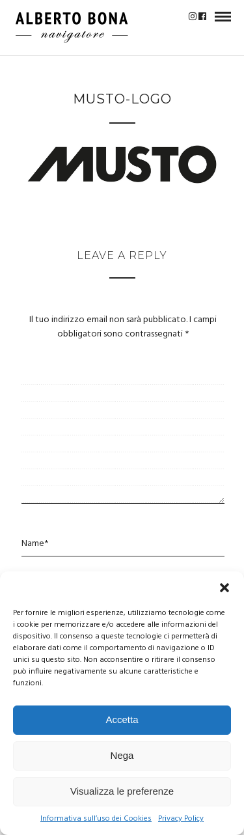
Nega (122, 755)
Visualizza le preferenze (122, 791)
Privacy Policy (181, 819)
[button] (224, 587)
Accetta (121, 719)
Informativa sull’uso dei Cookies (96, 819)
